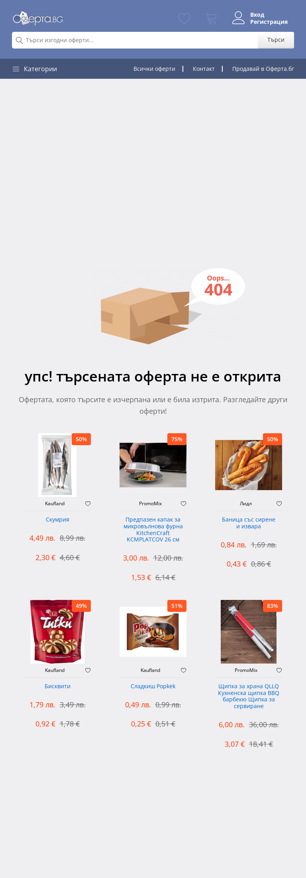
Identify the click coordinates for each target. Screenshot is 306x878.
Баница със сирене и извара (248, 523)
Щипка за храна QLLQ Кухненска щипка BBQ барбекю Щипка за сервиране (248, 696)
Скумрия (57, 519)
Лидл (246, 503)
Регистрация (269, 21)
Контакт (204, 68)
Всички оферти (154, 68)
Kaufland (55, 503)
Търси (275, 39)
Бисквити (58, 686)
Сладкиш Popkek (153, 686)
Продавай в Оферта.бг (263, 68)
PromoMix (150, 503)
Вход (257, 14)
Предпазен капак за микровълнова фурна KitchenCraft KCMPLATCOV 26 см (153, 529)
